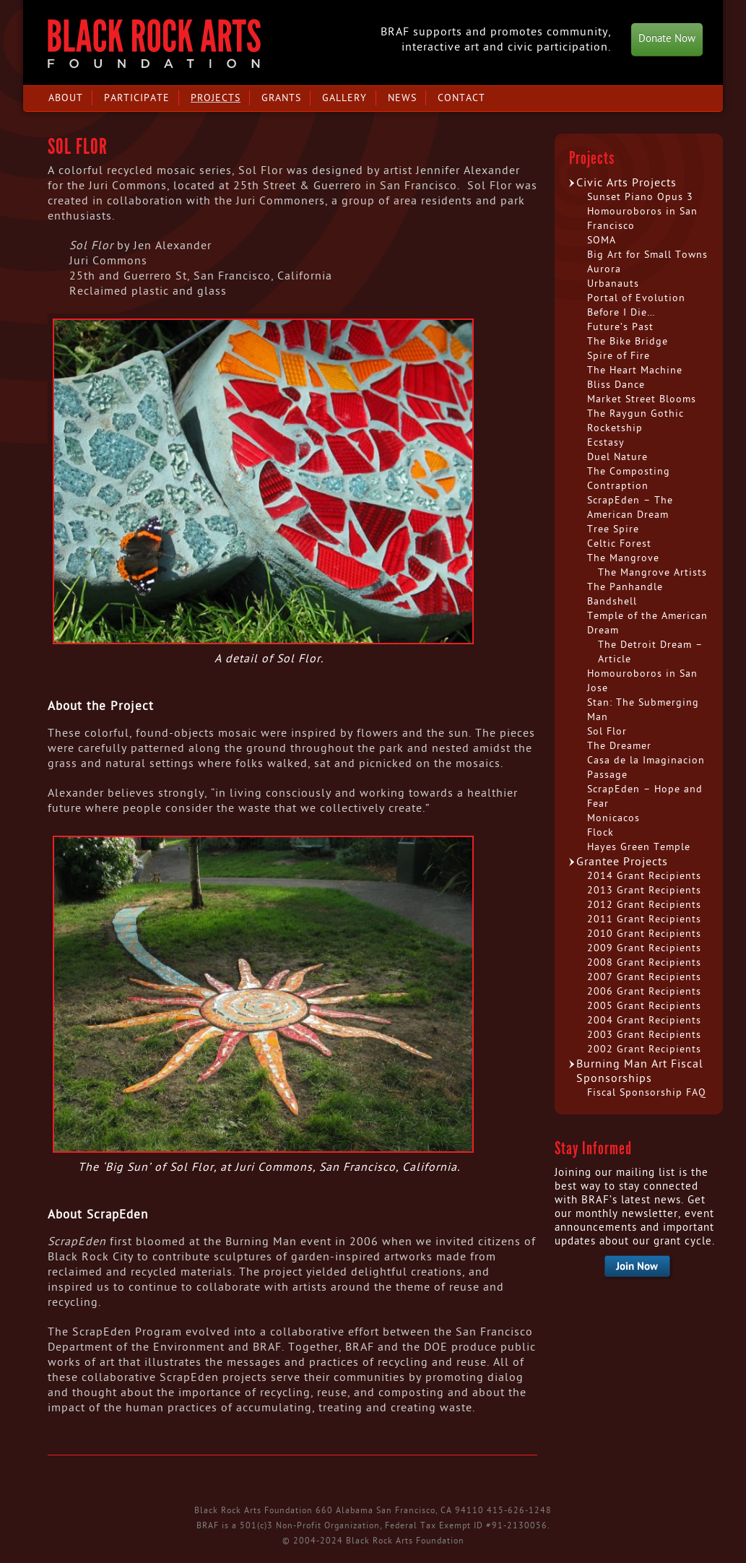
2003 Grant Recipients (644, 1035)
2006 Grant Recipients (644, 991)
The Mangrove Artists (652, 572)
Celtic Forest (619, 543)
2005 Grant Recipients (644, 1006)
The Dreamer (619, 746)
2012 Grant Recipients (644, 905)
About (65, 98)
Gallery (344, 98)
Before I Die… (621, 312)
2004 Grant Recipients (644, 1020)
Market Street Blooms (641, 399)
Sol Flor (607, 731)
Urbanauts (613, 283)
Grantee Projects (622, 861)
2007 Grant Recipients (644, 977)
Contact (461, 98)
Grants (281, 98)
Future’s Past (620, 327)
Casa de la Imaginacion (646, 760)
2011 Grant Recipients (644, 919)
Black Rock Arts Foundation (154, 44)
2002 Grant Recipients (644, 1049)
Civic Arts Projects (626, 182)
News (402, 98)
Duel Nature (617, 457)
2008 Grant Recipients (644, 962)
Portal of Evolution (636, 298)
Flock (600, 832)
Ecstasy (606, 442)
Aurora (604, 269)
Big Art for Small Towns (647, 254)
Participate (137, 98)
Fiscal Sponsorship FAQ (646, 1092)
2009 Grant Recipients (644, 948)
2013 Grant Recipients (644, 890)
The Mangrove (623, 558)
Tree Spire (613, 529)
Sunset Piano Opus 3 (640, 197)
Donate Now (666, 39)
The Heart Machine (634, 370)
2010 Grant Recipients (644, 933)
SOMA (601, 240)
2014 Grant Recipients (644, 876)
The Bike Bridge (627, 341)
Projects (215, 98)
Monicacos (613, 818)
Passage (607, 774)
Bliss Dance (616, 384)
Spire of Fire (618, 356)
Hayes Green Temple (638, 847)
